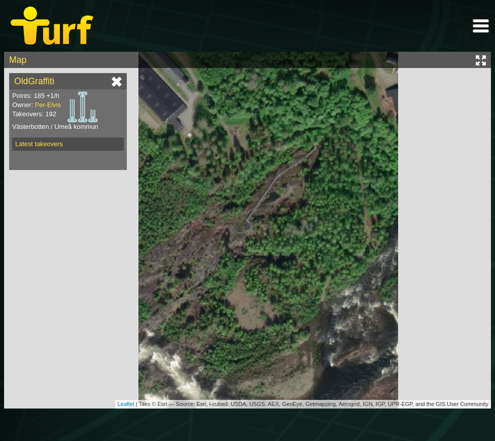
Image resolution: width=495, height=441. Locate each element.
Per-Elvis (48, 105)
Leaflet (126, 404)
